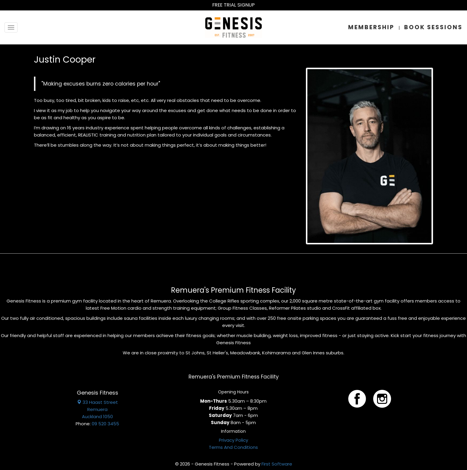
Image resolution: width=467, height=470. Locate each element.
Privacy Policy (233, 440)
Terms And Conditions (233, 447)
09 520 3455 (105, 424)
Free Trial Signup (233, 4)
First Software (276, 464)
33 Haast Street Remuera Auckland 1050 (97, 409)
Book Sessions (433, 27)
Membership (371, 27)
